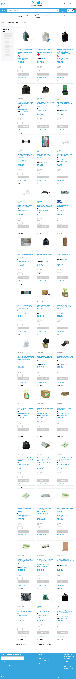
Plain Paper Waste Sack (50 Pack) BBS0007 (64, 255)
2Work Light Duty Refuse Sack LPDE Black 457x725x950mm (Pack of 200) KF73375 (65, 611)
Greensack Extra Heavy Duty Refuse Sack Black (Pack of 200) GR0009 (64, 408)
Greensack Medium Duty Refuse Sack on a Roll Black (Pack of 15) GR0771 (24, 307)
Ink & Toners (29, 15)
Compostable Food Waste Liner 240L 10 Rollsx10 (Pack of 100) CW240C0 (65, 459)
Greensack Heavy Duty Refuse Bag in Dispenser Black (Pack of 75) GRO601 (65, 358)
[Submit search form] (57, 10)
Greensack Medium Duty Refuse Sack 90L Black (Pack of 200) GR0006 (45, 307)
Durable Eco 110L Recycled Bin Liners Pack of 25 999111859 (45, 560)
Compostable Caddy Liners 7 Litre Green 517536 (64, 206)
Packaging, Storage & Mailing (38, 16)
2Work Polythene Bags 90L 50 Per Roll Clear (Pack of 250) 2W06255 (45, 156)
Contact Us (42, 664)
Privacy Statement (43, 662)
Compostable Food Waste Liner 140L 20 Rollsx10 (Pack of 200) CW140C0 (25, 510)
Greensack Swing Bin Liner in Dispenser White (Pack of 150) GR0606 (45, 408)
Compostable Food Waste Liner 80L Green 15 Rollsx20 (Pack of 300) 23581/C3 (25, 561)
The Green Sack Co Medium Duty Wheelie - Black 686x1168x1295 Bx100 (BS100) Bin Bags (25, 51)
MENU (40, 654)
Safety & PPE (62, 15)
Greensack (20, 301)
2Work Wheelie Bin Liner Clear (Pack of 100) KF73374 (45, 610)
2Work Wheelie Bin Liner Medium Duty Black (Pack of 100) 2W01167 (64, 104)
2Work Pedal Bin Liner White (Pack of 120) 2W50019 (24, 206)
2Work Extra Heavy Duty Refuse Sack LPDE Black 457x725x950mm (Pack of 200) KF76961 (45, 104)
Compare (20, 81)
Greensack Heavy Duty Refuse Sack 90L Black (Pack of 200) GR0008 (25, 459)
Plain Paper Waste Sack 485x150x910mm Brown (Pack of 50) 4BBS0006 (65, 561)
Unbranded (20, 251)
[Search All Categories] (33, 10)
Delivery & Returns (43, 658)
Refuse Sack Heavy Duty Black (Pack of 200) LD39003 (45, 255)
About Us (41, 657)
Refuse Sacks (25, 59)
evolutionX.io (72, 677)
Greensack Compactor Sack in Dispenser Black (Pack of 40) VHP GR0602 (45, 358)
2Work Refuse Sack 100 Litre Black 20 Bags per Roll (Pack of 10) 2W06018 (25, 156)
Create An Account (69, 4)
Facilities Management (12, 22)
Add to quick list (21, 77)
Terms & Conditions (44, 660)
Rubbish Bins (24, 22)
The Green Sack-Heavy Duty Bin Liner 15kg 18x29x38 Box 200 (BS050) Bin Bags (25, 104)
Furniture (46, 15)
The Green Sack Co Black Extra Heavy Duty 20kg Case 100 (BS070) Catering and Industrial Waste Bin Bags (65, 51)
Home (3, 10)
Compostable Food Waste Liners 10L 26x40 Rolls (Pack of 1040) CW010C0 (45, 459)
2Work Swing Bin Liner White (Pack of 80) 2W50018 (64, 155)
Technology (54, 15)
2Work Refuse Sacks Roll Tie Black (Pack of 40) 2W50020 (44, 206)
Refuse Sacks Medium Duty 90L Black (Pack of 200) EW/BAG (25, 610)
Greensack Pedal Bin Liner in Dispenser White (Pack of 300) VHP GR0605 (25, 408)
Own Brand (20, 46)
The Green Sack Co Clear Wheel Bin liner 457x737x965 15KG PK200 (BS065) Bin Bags (44, 51)
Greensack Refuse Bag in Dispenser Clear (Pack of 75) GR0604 (64, 307)
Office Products (19, 15)
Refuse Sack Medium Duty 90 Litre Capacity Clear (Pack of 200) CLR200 (25, 256)
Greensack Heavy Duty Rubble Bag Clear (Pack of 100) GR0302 (25, 357)
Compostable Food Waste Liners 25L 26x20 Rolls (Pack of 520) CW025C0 (45, 510)
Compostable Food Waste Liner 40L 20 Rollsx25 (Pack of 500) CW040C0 (65, 510)
